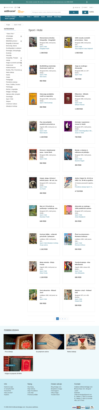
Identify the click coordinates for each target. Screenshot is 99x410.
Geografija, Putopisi (12, 58)
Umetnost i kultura (11, 104)
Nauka (8, 75)
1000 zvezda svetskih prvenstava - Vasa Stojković (82, 40)
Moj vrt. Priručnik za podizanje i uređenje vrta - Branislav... (48, 208)
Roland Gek (78, 301)
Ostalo (8, 77)
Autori (43, 16)
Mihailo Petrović (79, 104)
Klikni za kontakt (87, 396)
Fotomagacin (55, 391)
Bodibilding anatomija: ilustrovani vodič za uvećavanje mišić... (48, 68)
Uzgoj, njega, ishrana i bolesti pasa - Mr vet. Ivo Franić (48, 180)
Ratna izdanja (71, 351)
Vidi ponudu (10, 343)
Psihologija (9, 87)
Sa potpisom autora (42, 351)
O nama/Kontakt (9, 389)
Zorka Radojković (80, 217)
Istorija (8, 60)
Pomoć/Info (7, 391)
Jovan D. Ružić (79, 133)
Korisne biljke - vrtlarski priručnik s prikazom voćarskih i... (48, 236)
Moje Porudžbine (33, 391)
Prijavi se (77, 7)
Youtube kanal (55, 394)
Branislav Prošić (44, 217)
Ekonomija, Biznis (11, 46)
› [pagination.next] (67, 319)
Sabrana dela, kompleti (13, 94)
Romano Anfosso (80, 245)
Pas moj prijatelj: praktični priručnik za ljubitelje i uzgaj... (47, 124)
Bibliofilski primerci (11, 41)
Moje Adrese (31, 389)
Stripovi (8, 101)
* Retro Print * (10, 33)
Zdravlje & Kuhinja (11, 106)
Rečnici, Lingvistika (12, 89)
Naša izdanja (10, 72)
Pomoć (85, 7)
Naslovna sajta (8, 387)
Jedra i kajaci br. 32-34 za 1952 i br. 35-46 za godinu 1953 (84, 180)
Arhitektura (9, 38)
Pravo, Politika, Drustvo (13, 84)
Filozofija (8, 55)
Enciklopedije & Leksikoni (13, 48)
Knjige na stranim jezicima (14, 62)
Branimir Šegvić (79, 161)
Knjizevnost (9, 65)
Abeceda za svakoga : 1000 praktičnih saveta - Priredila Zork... (83, 208)
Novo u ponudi (10, 18)
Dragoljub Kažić (44, 48)
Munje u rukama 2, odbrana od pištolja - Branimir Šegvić (82, 152)
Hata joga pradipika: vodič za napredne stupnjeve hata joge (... (48, 96)
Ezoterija (8, 53)
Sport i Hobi (9, 99)
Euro (92, 7)
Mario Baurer (44, 133)
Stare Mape (57, 16)
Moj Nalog (31, 387)
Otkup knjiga (54, 392)
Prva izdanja (9, 351)
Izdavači (36, 16)
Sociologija (9, 96)
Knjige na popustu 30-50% (13, 373)
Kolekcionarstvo (11, 67)
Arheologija (9, 36)
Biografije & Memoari (12, 43)
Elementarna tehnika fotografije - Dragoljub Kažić (47, 40)
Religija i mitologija (11, 91)
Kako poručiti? (8, 392)
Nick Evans (43, 76)
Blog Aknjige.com (56, 387)
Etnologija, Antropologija (13, 50)
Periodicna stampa (11, 82)
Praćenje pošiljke (33, 394)
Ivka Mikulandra (79, 273)
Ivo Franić (43, 189)
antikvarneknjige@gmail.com (83, 394)
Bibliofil (49, 16)
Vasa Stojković (79, 48)
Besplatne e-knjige (56, 389)
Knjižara (6, 394)
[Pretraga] (74, 12)
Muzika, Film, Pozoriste (13, 70)
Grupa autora (44, 245)
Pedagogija (9, 79)
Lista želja (31, 392)
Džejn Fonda (43, 273)
